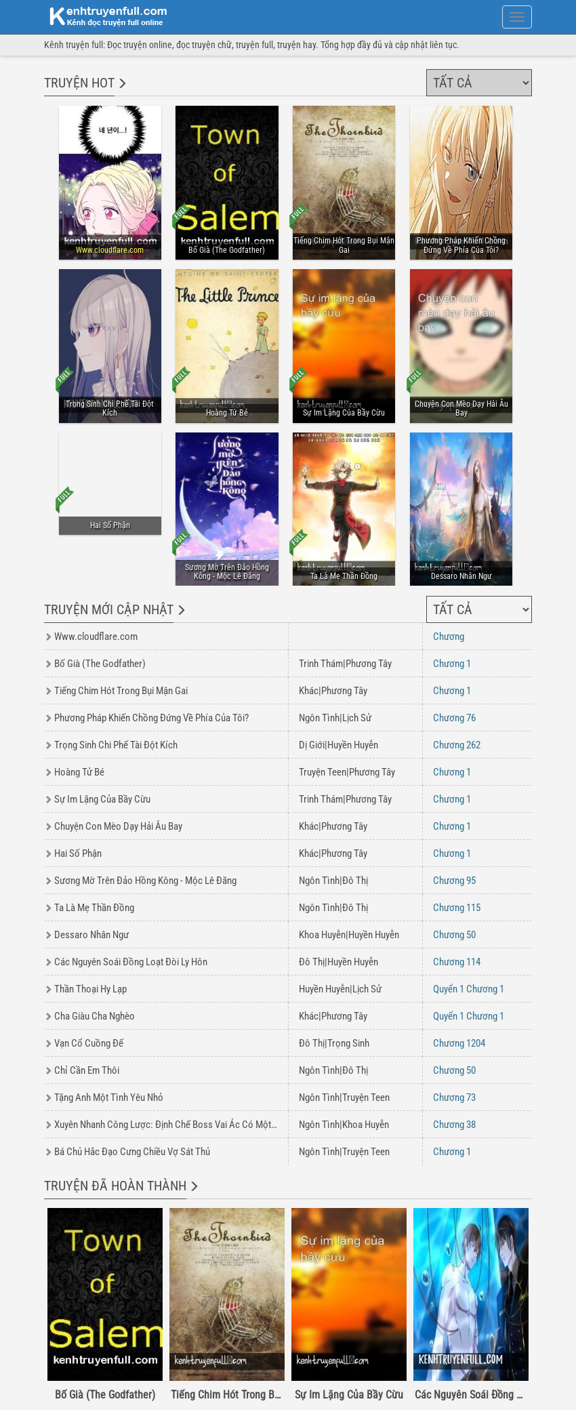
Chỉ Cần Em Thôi (86, 1070)
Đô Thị (355, 880)
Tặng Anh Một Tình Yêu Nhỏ (108, 1097)
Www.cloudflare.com (96, 636)
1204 (459, 1043)
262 (456, 745)
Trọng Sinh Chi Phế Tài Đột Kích (116, 745)
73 (454, 1097)
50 (454, 935)
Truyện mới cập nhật (108, 609)
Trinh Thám (321, 664)
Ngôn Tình (319, 718)
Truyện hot (79, 83)
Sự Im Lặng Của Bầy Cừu (102, 799)
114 (456, 962)
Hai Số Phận (78, 853)
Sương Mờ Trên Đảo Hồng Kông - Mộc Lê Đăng (145, 880)
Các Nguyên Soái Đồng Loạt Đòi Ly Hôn (130, 962)
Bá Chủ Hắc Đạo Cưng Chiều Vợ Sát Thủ (132, 1152)
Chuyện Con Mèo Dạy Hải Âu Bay (118, 826)
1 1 (468, 989)
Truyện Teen (322, 772)
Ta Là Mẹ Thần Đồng (94, 908)
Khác (308, 691)
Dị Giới (312, 745)
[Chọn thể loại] (479, 82)
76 (454, 718)
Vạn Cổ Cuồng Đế (88, 1043)
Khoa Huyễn (322, 935)
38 (454, 1125)
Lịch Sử (356, 718)
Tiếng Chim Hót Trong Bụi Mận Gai (121, 691)
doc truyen (100, 15)
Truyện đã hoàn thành (115, 1185)
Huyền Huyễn (352, 745)
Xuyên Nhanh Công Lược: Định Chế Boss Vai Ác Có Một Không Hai (183, 1125)
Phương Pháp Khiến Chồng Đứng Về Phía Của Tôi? (151, 718)
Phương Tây (369, 664)
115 (456, 908)
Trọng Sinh (348, 1043)
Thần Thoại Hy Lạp (90, 989)
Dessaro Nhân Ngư (91, 935)
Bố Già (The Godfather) (100, 664)
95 (454, 880)
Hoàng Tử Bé (79, 772)
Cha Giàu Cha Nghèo (94, 1016)
